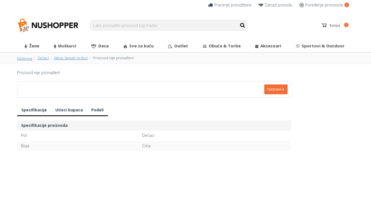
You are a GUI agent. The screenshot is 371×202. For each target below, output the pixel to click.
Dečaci (43, 57)
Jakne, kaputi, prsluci (71, 57)
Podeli (97, 110)
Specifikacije (34, 110)
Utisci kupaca (69, 110)
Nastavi (274, 89)
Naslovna (24, 58)
